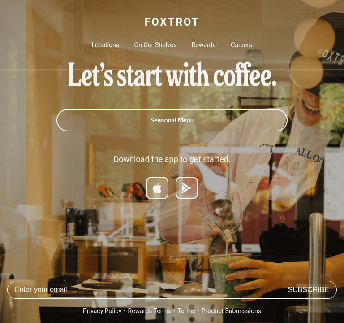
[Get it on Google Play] (187, 188)
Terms (186, 310)
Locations (105, 44)
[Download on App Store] (157, 188)
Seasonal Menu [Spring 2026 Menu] (172, 120)
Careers (241, 44)
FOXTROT (172, 22)
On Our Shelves (155, 44)
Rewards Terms (149, 310)
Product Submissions (231, 310)
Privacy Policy (102, 310)
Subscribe (308, 289)
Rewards (204, 44)
